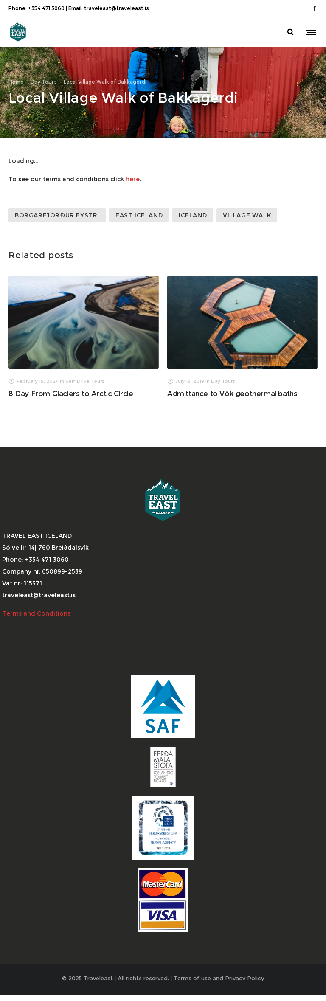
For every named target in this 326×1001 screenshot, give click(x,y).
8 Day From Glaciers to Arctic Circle (70, 388)
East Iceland (139, 210)
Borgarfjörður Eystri (57, 210)
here (133, 173)
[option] (83, 331)
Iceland (193, 210)
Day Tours (44, 79)
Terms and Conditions (37, 608)
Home (16, 79)
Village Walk (247, 210)
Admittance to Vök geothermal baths (232, 388)
